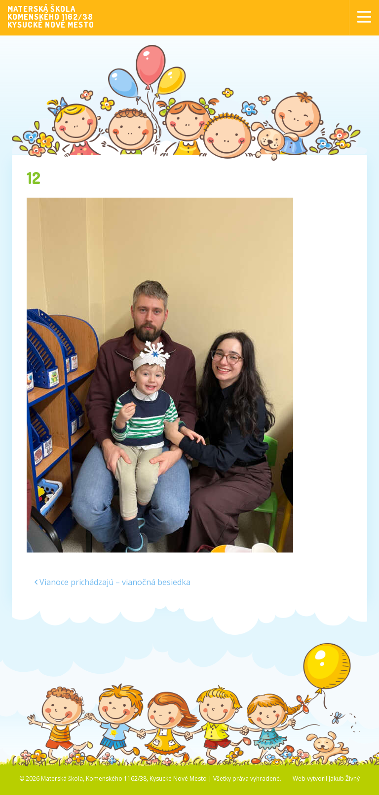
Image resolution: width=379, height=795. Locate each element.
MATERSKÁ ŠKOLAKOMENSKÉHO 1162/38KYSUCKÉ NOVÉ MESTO (50, 17)
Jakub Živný (344, 778)
